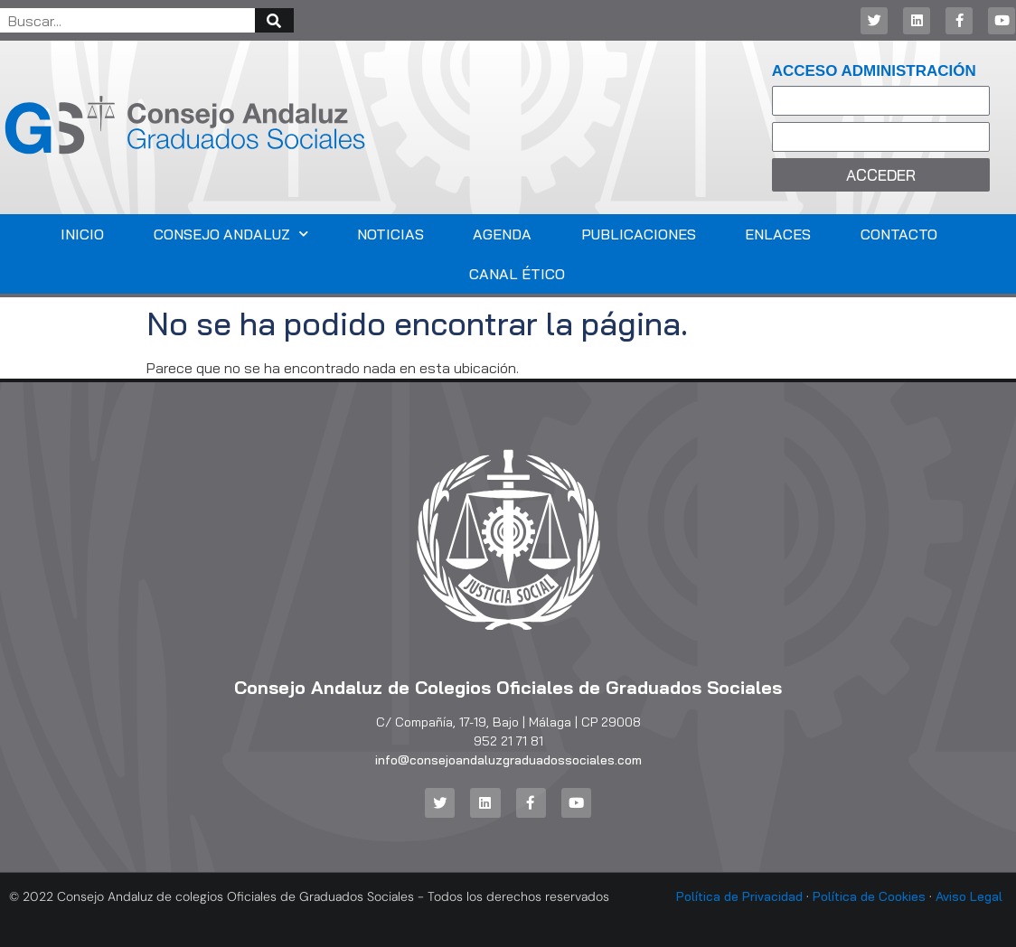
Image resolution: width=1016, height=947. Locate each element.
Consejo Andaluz (231, 234)
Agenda (502, 234)
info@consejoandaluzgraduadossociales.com (508, 760)
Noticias (390, 234)
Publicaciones (638, 234)
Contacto (899, 234)
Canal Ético (517, 274)
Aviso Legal (969, 896)
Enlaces (778, 234)
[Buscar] (274, 20)
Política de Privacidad (739, 896)
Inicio (82, 234)
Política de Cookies (869, 896)
